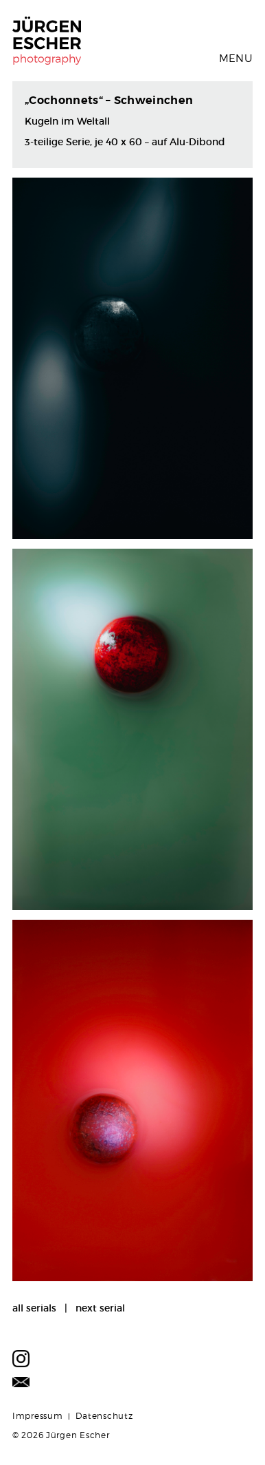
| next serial (90, 1308)
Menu (236, 58)
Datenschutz (104, 1416)
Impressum (37, 1416)
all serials (34, 1308)
